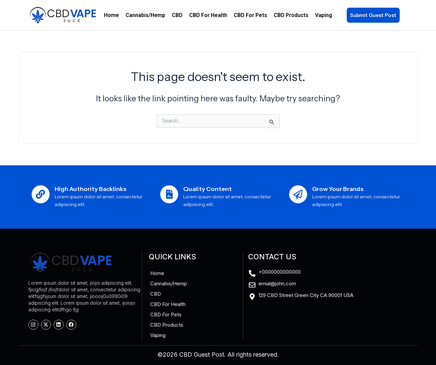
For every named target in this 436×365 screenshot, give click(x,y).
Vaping (323, 15)
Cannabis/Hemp (145, 15)
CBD (177, 15)
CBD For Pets (250, 15)
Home (111, 15)
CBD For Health (208, 15)
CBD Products (291, 15)
